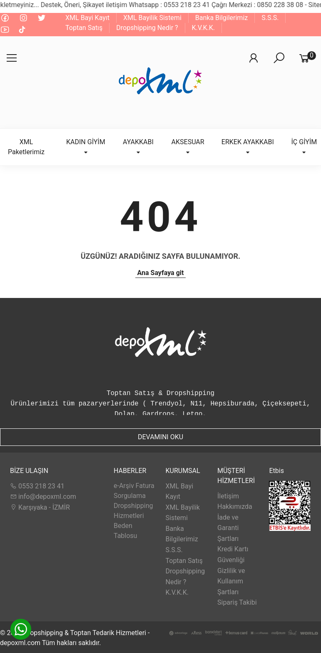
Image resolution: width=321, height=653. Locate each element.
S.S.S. (270, 18)
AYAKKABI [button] (138, 146)
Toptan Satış (83, 28)
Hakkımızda (234, 506)
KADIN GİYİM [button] (85, 146)
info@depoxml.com (43, 496)
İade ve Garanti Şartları (228, 528)
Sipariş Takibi (237, 602)
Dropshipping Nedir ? (147, 28)
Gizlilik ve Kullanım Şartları (231, 581)
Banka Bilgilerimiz (221, 18)
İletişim (228, 496)
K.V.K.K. (203, 28)
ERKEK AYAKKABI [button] (247, 146)
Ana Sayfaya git (160, 273)
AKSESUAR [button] (188, 146)
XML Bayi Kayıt (87, 18)
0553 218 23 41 (37, 486)
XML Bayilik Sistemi (152, 18)
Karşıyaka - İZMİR (40, 507)
